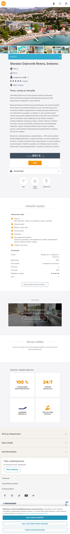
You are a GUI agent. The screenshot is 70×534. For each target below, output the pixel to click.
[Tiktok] (19, 495)
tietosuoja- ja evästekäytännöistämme (35, 513)
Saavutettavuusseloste (10, 484)
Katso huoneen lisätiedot (35, 319)
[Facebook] (5, 495)
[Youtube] (26, 495)
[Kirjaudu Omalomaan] (53, 3)
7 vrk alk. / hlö (35, 156)
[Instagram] (12, 495)
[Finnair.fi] (10, 503)
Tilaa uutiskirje (12, 469)
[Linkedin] (33, 495)
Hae (35, 163)
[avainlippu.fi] (66, 503)
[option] (35, 26)
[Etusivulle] (3, 3)
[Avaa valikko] (66, 3)
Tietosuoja (5, 478)
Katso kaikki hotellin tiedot (34, 285)
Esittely (14, 57)
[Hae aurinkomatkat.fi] (60, 3)
